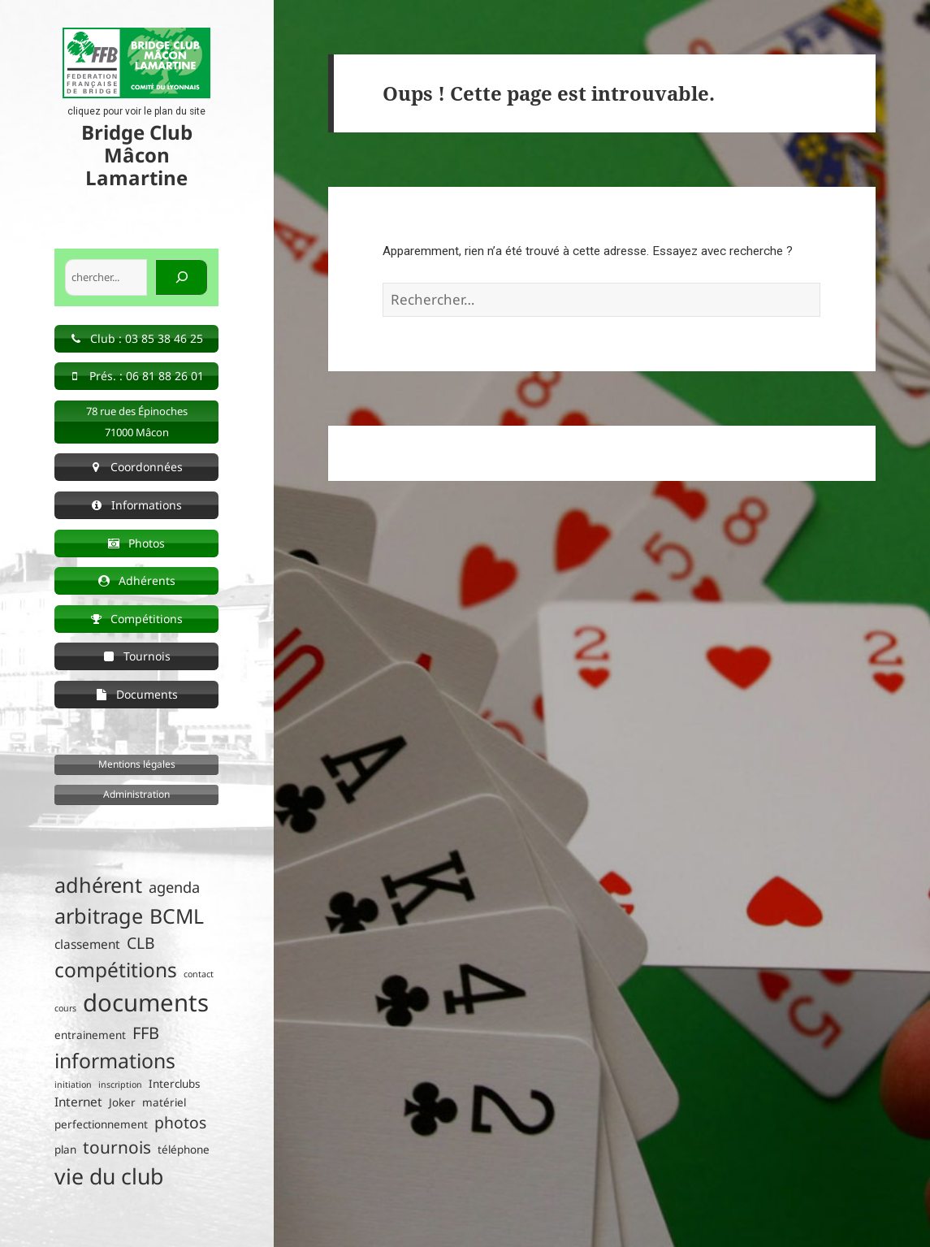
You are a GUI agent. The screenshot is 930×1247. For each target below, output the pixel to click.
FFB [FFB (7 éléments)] (145, 1033)
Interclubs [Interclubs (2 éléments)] (174, 1083)
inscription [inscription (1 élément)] (120, 1084)
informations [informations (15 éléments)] (114, 1060)
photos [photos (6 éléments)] (180, 1122)
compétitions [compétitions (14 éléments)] (115, 969)
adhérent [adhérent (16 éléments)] (98, 884)
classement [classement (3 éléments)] (87, 944)
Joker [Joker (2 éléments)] (122, 1102)
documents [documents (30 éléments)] (146, 1002)
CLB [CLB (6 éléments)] (141, 943)
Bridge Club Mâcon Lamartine (136, 155)
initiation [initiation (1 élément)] (73, 1084)
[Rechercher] (181, 278)
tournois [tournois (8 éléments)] (117, 1147)
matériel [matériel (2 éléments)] (164, 1102)
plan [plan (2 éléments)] (65, 1149)
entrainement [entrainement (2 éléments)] (90, 1035)
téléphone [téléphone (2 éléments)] (184, 1149)
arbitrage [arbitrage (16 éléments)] (98, 915)
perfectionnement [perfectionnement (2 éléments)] (101, 1124)
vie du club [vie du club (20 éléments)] (108, 1176)
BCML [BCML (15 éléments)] (176, 916)
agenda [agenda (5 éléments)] (174, 887)
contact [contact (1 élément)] (199, 974)
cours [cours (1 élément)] (65, 1008)
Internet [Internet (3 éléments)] (78, 1102)
